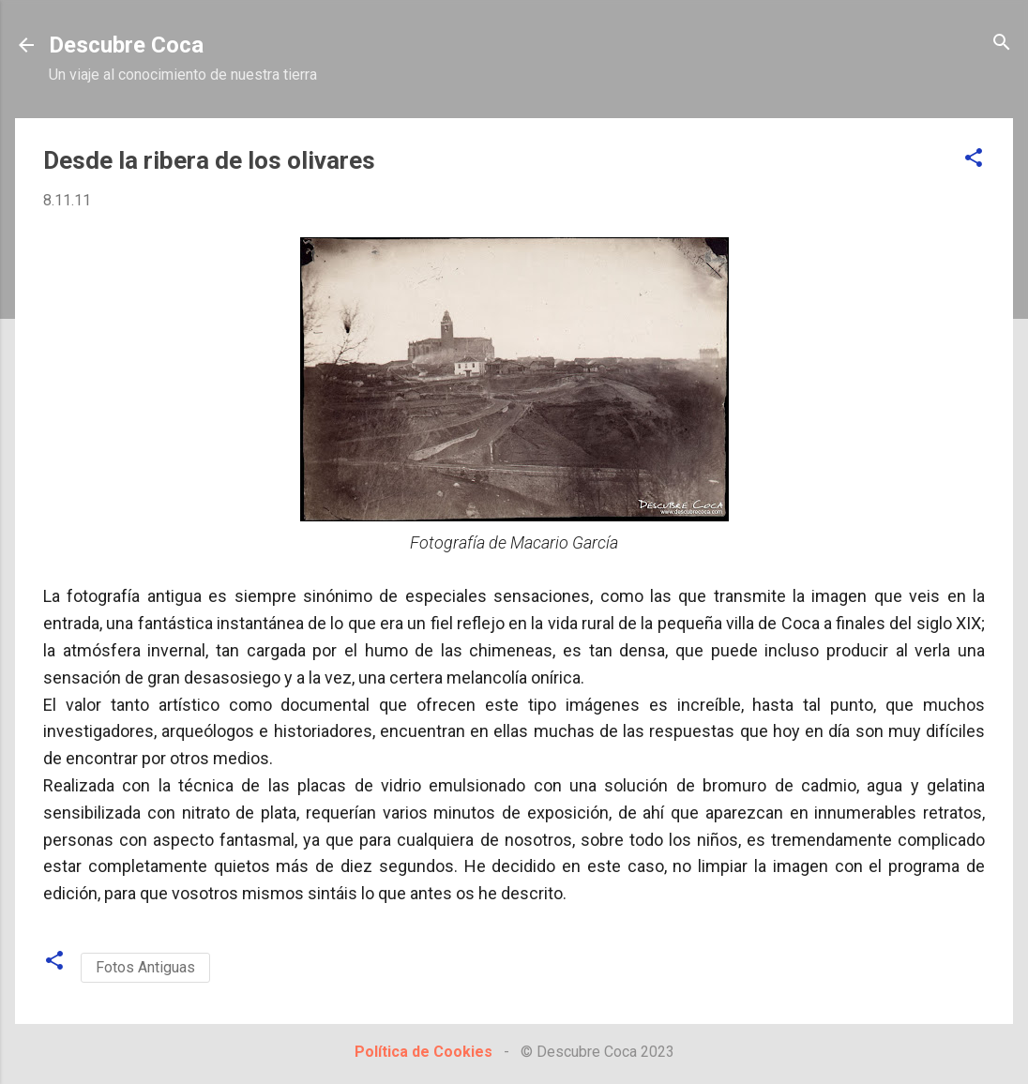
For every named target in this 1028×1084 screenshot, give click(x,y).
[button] (973, 159)
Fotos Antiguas (145, 967)
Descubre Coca (126, 45)
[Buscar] (1001, 44)
